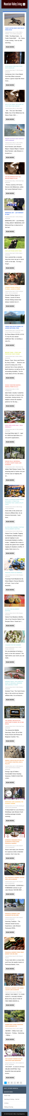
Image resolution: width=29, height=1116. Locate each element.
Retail (20, 992)
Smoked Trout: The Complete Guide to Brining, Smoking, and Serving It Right (14, 683)
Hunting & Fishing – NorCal (11, 1099)
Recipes (21, 70)
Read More (10, 47)
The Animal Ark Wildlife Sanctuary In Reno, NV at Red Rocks (14, 722)
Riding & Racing (8, 1107)
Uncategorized (8, 390)
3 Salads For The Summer (13, 645)
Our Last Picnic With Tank (13, 251)
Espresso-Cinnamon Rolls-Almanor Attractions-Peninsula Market (13, 841)
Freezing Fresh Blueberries (13, 572)
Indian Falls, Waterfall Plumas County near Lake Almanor (13, 462)
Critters (20, 253)
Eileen (10, 32)
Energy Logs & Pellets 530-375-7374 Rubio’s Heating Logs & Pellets (14, 762)
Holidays (21, 216)
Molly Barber (12, 647)
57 (18, 1082)
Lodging (21, 1028)
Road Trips (21, 180)
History (20, 108)
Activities (21, 429)
